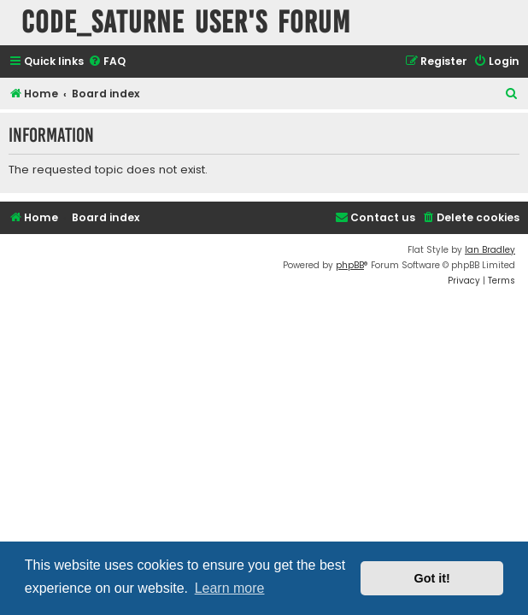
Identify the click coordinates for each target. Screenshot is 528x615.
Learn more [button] (230, 588)
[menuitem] (107, 61)
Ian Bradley (490, 249)
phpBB (350, 265)
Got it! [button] (432, 578)
